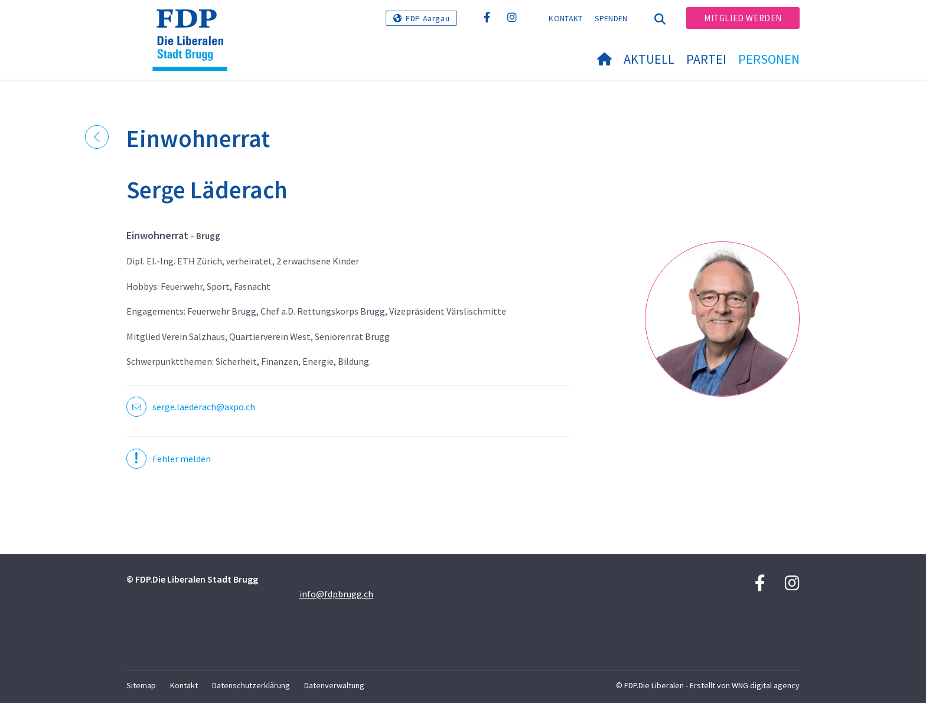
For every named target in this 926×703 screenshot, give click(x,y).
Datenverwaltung (334, 685)
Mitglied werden (743, 18)
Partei (706, 59)
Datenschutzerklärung (251, 685)
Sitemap (141, 685)
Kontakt (565, 18)
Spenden (611, 18)
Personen (769, 59)
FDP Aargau (427, 18)
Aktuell (649, 59)
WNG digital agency (766, 685)
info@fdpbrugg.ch (336, 594)
